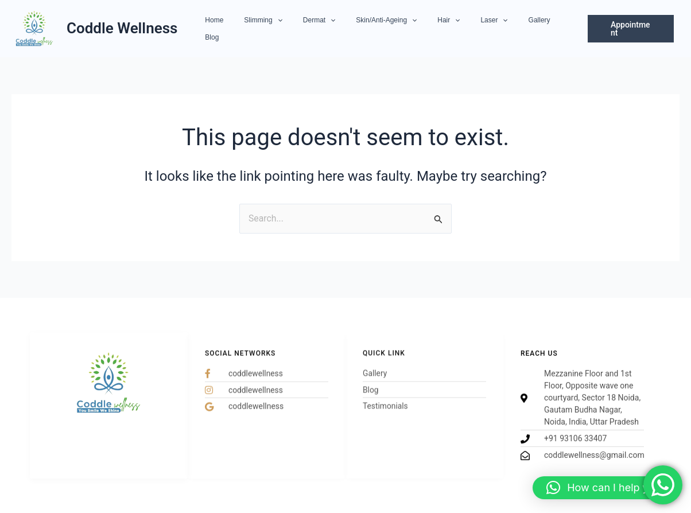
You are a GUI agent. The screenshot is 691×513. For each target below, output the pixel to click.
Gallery (519, 29)
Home (235, 29)
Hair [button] (442, 28)
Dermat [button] (326, 28)
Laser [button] (480, 28)
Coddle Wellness (122, 28)
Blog (550, 29)
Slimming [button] (277, 28)
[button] (291, 28)
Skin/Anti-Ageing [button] (386, 28)
